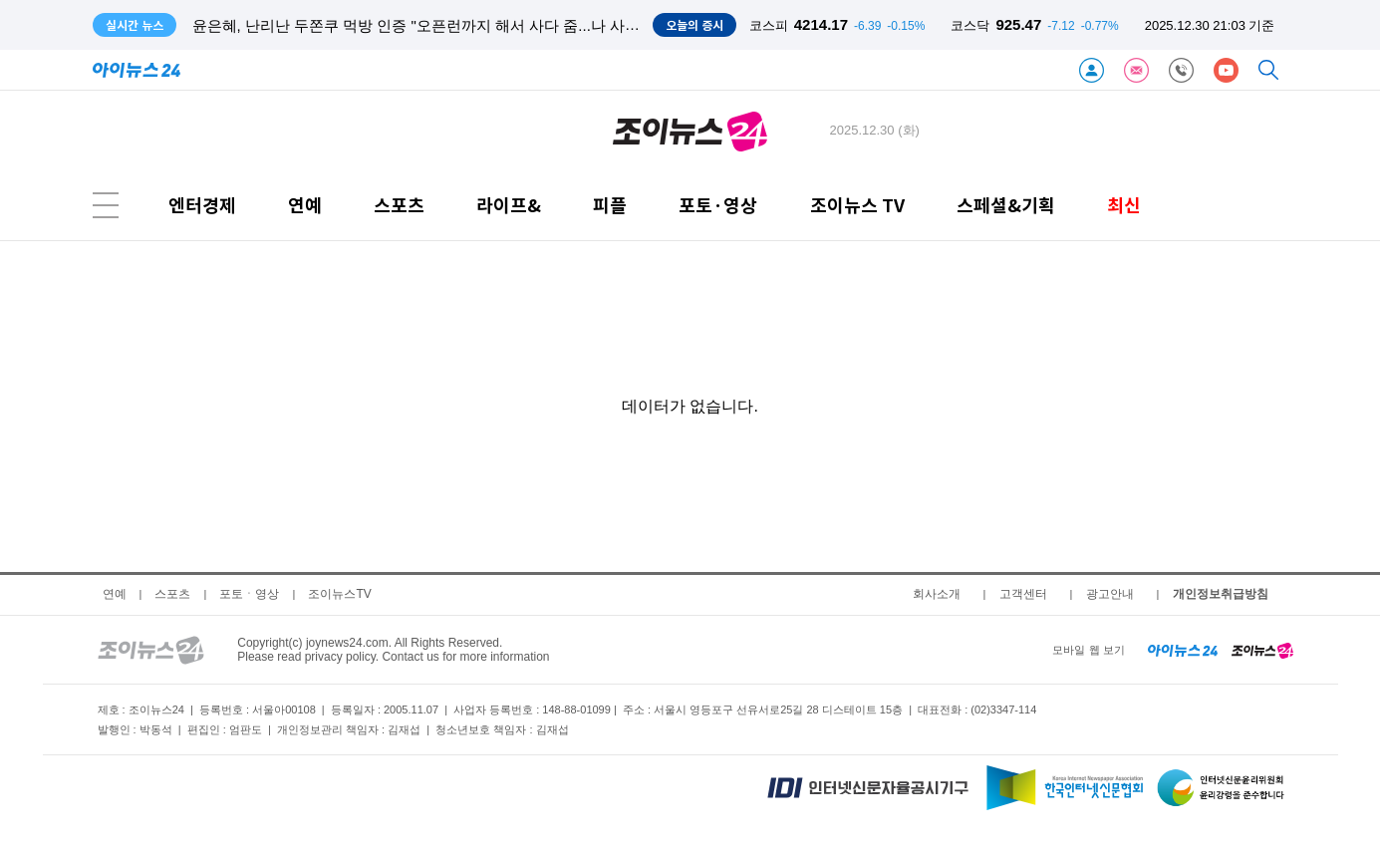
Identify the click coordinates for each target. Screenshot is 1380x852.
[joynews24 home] (1262, 650)
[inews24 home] (1183, 650)
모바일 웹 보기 (1088, 650)
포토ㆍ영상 (249, 594)
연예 (305, 204)
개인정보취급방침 (1220, 594)
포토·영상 (718, 204)
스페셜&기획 (1006, 204)
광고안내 (1110, 594)
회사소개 (937, 594)
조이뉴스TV (339, 594)
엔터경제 (202, 204)
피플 (610, 204)
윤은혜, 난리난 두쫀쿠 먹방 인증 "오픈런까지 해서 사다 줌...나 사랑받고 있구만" (458, 25)
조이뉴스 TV (857, 204)
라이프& (508, 204)
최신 (1124, 204)
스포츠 (399, 204)
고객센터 (1023, 594)
